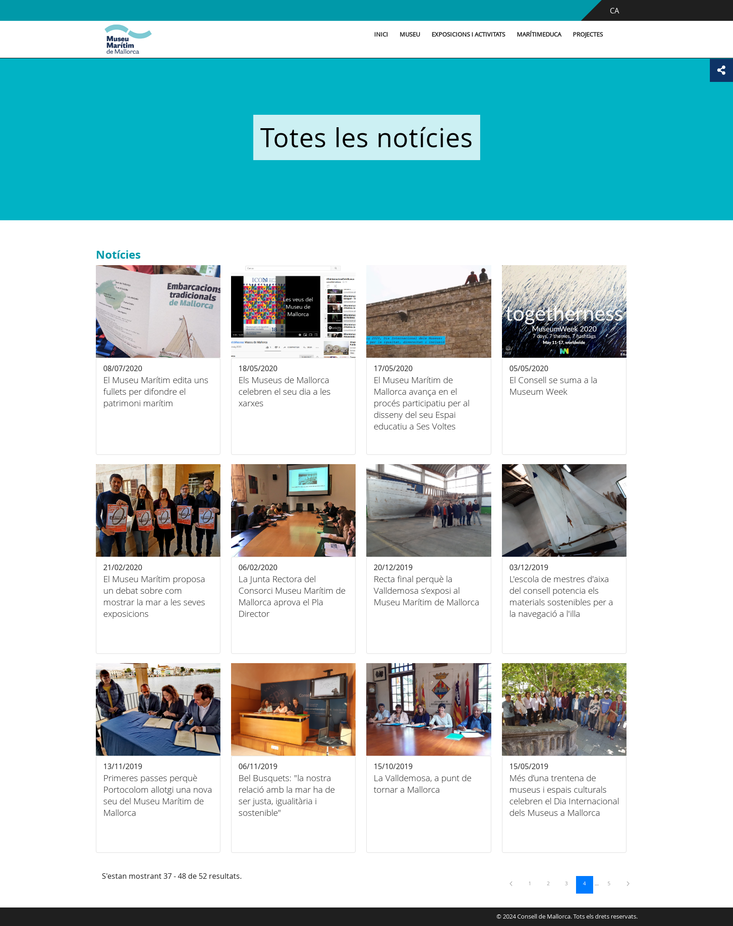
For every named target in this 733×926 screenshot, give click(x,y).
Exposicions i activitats (468, 34)
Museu (410, 34)
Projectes (588, 34)
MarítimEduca (539, 34)
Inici (381, 34)
